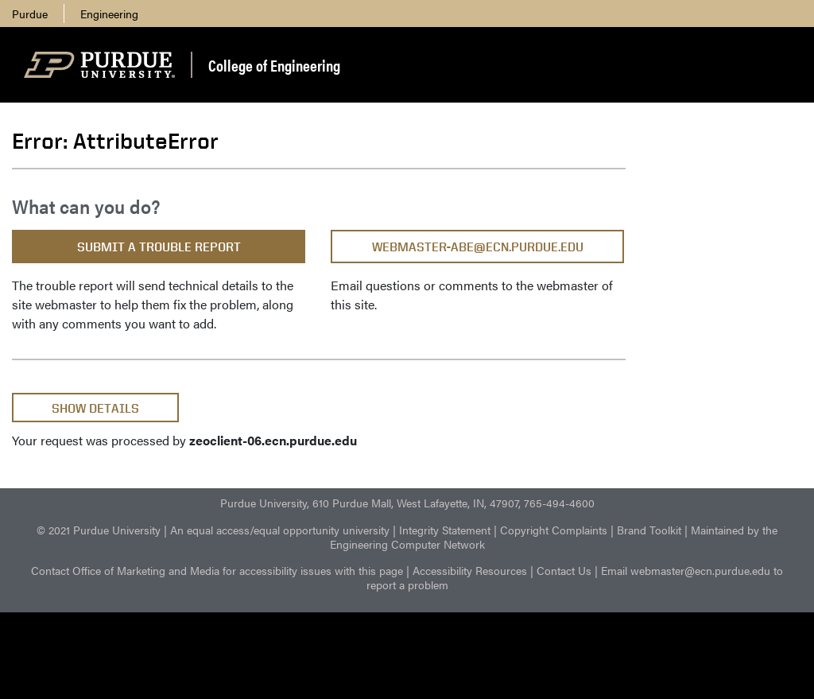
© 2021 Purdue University (99, 530)
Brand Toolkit (649, 530)
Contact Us (564, 570)
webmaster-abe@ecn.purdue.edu (477, 246)
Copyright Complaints (553, 530)
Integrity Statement (444, 530)
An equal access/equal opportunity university (280, 530)
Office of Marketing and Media (145, 570)
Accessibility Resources (470, 570)
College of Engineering (274, 64)
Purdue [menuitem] (30, 13)
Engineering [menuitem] (109, 13)
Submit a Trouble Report (159, 246)
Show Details (95, 408)
